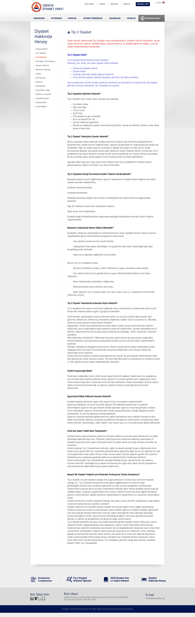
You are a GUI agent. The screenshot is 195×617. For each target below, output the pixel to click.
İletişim (126, 4)
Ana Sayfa (89, 4)
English (160, 3)
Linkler (102, 4)
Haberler (114, 4)
